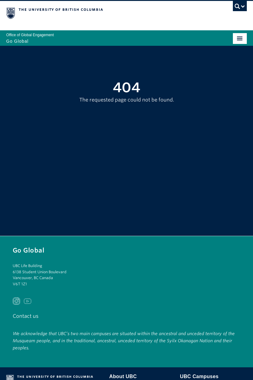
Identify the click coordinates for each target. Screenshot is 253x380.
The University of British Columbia (90, 12)
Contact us (25, 316)
